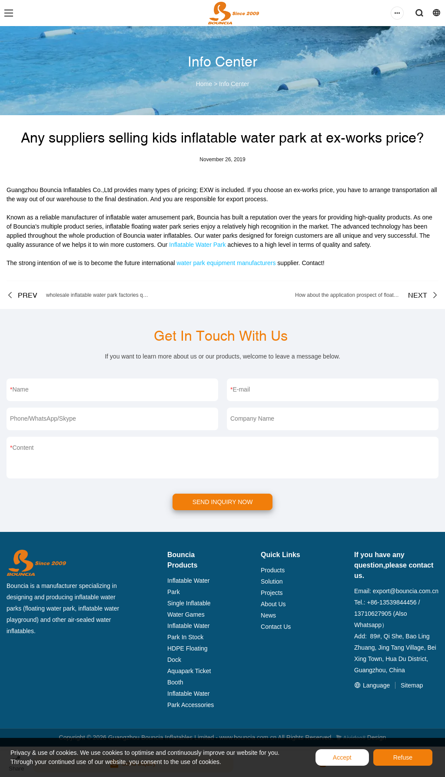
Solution (272, 581)
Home (204, 83)
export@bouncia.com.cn (405, 591)
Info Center (234, 83)
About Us (273, 604)
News (268, 615)
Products (273, 570)
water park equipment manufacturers (226, 262)
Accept (342, 757)
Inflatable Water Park (197, 244)
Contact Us (276, 626)
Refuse (402, 757)
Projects (272, 592)
